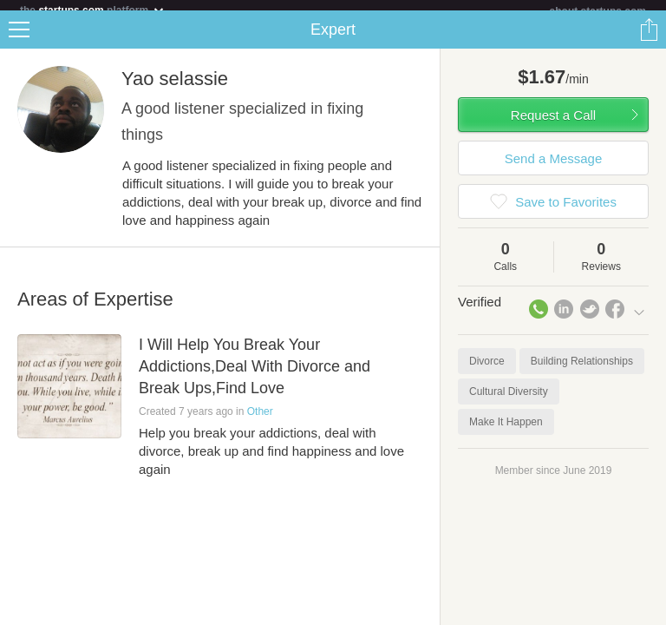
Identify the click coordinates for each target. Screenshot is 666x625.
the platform (93, 10)
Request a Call (553, 125)
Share (648, 40)
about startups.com (598, 11)
